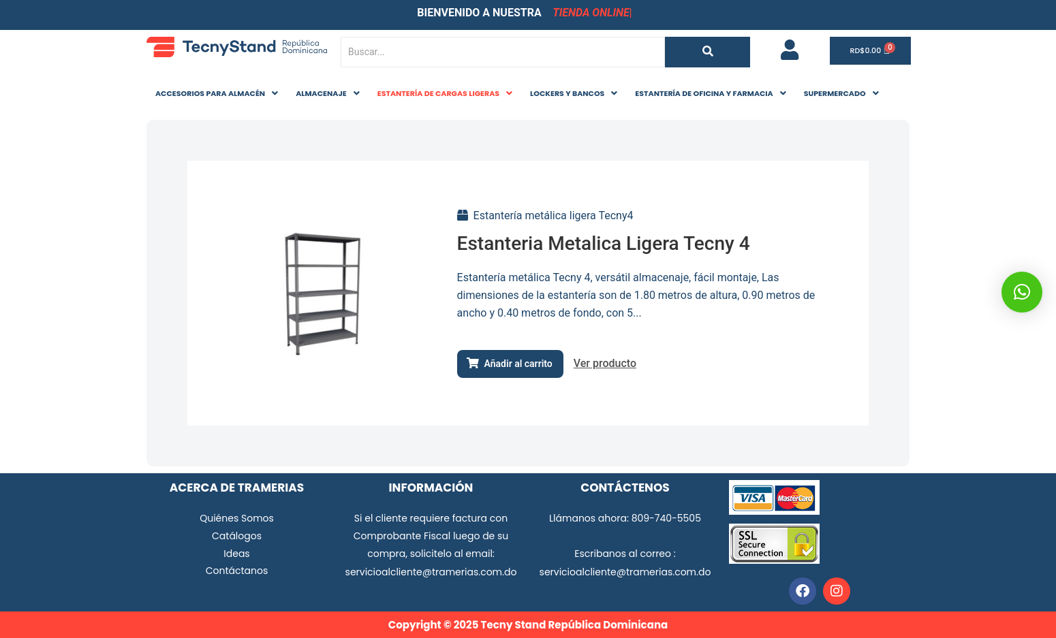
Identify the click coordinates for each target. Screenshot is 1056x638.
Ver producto (605, 363)
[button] (216, 93)
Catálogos (237, 536)
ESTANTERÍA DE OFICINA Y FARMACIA (710, 93)
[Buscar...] (503, 52)
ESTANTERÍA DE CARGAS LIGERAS (444, 93)
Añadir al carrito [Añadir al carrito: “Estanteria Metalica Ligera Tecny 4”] (518, 363)
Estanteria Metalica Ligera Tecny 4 (603, 243)
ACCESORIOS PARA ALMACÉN (216, 93)
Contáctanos (237, 570)
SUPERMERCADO (841, 93)
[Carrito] (870, 50)
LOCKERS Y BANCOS (573, 93)
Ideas (236, 553)
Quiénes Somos (237, 518)
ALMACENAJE (328, 93)
